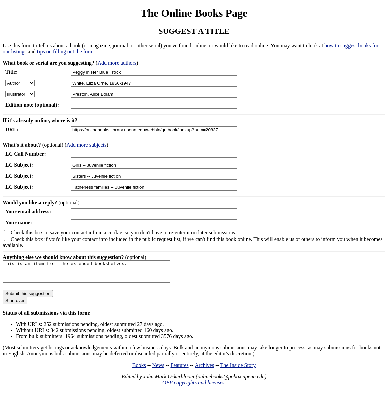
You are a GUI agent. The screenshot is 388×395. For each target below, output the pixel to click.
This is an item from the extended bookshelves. (96, 273)
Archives (204, 369)
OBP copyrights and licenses (193, 386)
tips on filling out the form (65, 51)
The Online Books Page (194, 13)
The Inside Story (238, 369)
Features (179, 369)
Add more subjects (86, 145)
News (158, 369)
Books (139, 369)
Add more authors (116, 63)
